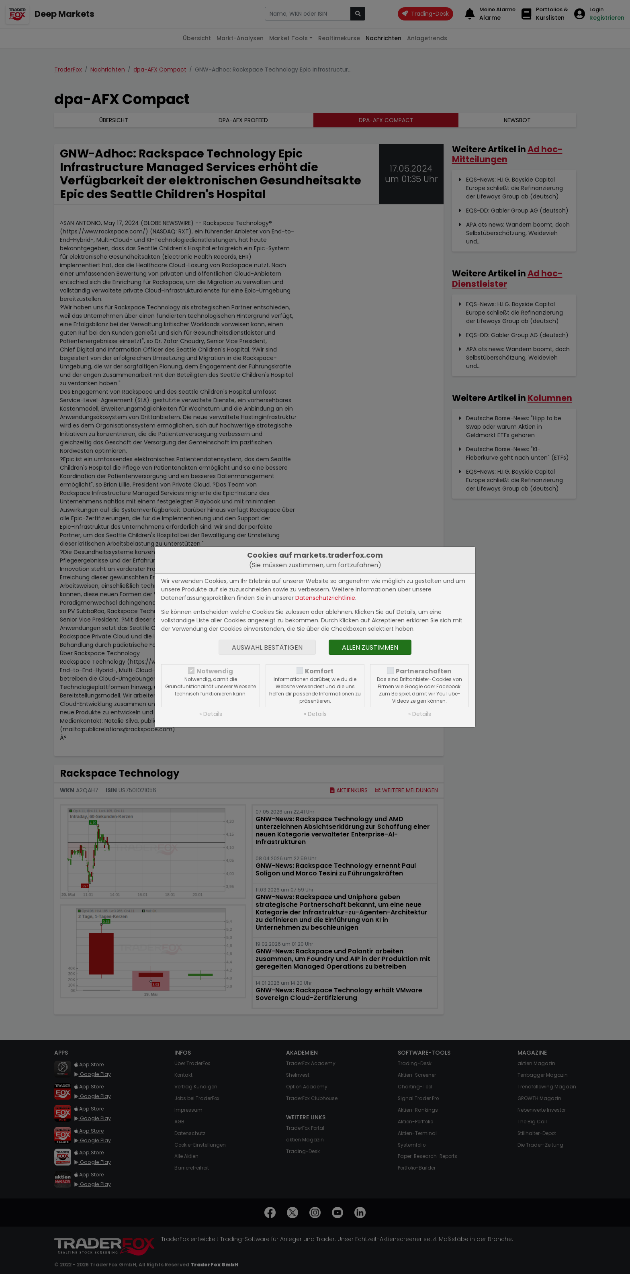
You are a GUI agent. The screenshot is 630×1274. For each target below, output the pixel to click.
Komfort (319, 671)
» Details (210, 714)
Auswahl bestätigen (267, 647)
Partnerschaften (424, 671)
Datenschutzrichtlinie (325, 598)
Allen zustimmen (370, 647)
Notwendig (214, 671)
